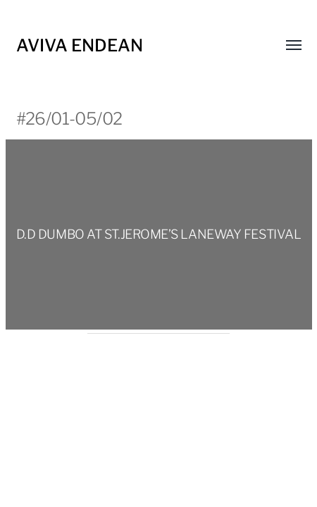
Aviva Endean (79, 45)
